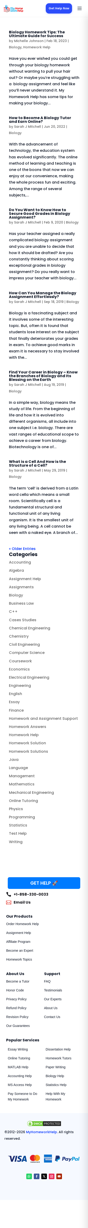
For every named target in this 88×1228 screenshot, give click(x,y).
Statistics (18, 825)
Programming (22, 817)
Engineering (20, 685)
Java (14, 759)
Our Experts (53, 999)
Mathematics (21, 784)
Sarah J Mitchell (27, 126)
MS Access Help (20, 1085)
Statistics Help (56, 1085)
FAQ (47, 981)
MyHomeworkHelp (41, 1132)
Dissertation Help (58, 1049)
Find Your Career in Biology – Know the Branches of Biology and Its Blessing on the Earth (43, 375)
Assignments (21, 587)
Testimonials (53, 990)
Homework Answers (27, 726)
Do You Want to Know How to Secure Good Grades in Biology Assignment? (39, 213)
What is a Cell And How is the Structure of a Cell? (37, 463)
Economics (19, 669)
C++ (13, 611)
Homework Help (36, 47)
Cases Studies (22, 620)
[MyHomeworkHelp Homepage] (22, 8)
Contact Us (52, 1017)
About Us (51, 1008)
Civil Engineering (24, 644)
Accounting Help (20, 1076)
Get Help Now (59, 8)
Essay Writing (18, 1049)
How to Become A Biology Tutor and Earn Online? (40, 119)
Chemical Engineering (29, 628)
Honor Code (15, 990)
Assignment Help (25, 579)
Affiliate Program (18, 942)
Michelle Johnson (29, 41)
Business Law (21, 603)
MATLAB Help (18, 1067)
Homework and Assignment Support (43, 718)
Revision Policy (17, 1017)
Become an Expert (19, 950)
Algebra (16, 570)
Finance (16, 710)
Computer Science (27, 652)
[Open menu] (79, 8)
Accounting (20, 562)
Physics (16, 809)
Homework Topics (19, 959)
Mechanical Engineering (31, 792)
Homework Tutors (59, 1058)
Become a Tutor (17, 981)
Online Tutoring (23, 800)
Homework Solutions (28, 751)
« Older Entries (22, 548)
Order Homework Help (22, 924)
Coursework (20, 661)
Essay (14, 702)
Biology (15, 47)
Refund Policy (16, 1008)
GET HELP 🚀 (44, 883)
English (15, 693)
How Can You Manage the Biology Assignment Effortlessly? (42, 294)
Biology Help (55, 1076)
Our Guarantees (18, 1026)
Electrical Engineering (29, 677)
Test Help (18, 833)
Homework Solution (27, 743)
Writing (16, 842)
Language (18, 767)
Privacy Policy (16, 999)
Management (22, 776)
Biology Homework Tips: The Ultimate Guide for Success (37, 34)
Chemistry (19, 636)
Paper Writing (56, 1067)
